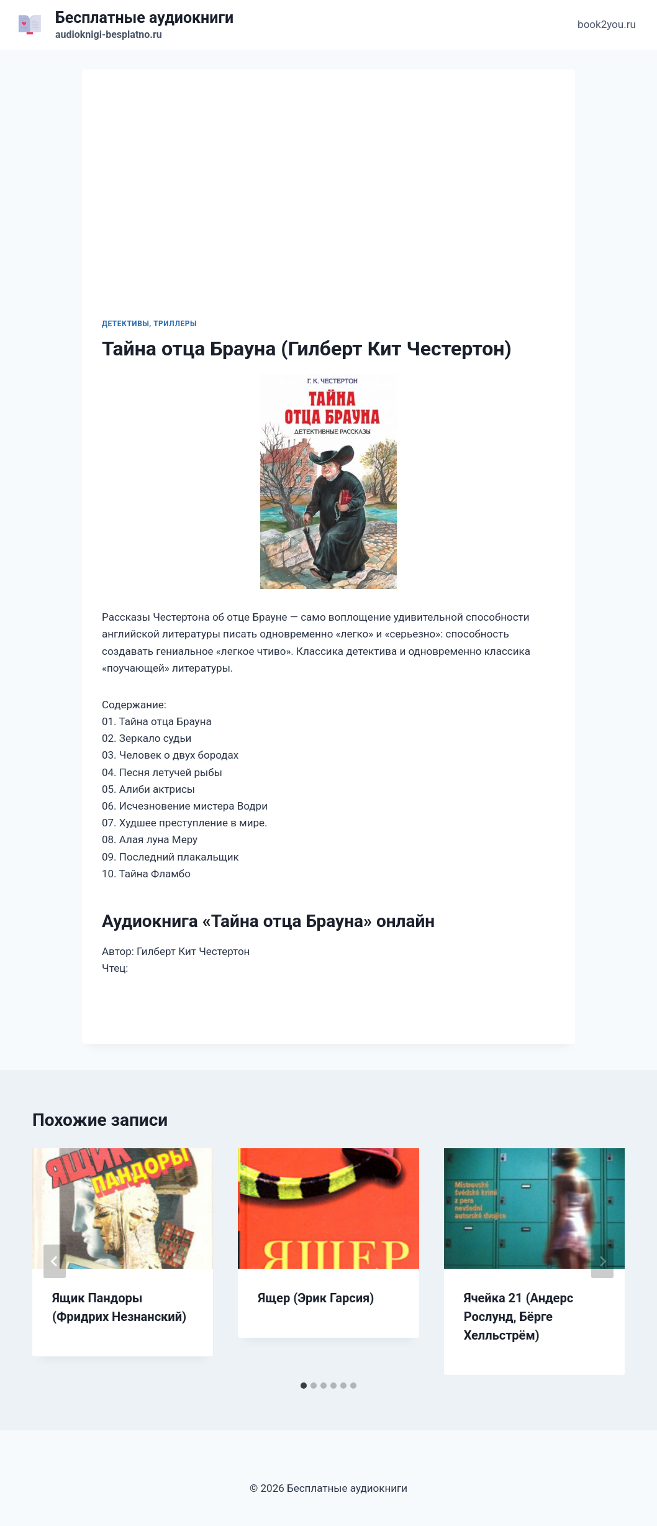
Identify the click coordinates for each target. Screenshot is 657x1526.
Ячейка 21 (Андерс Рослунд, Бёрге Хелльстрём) (518, 1317)
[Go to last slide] (54, 1261)
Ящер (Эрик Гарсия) (316, 1298)
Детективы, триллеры (149, 323)
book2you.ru (607, 24)
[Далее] (602, 1261)
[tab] (304, 1385)
